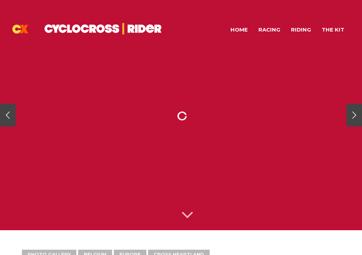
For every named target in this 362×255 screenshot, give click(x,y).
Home (239, 29)
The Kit (333, 29)
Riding (301, 29)
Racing (269, 29)
